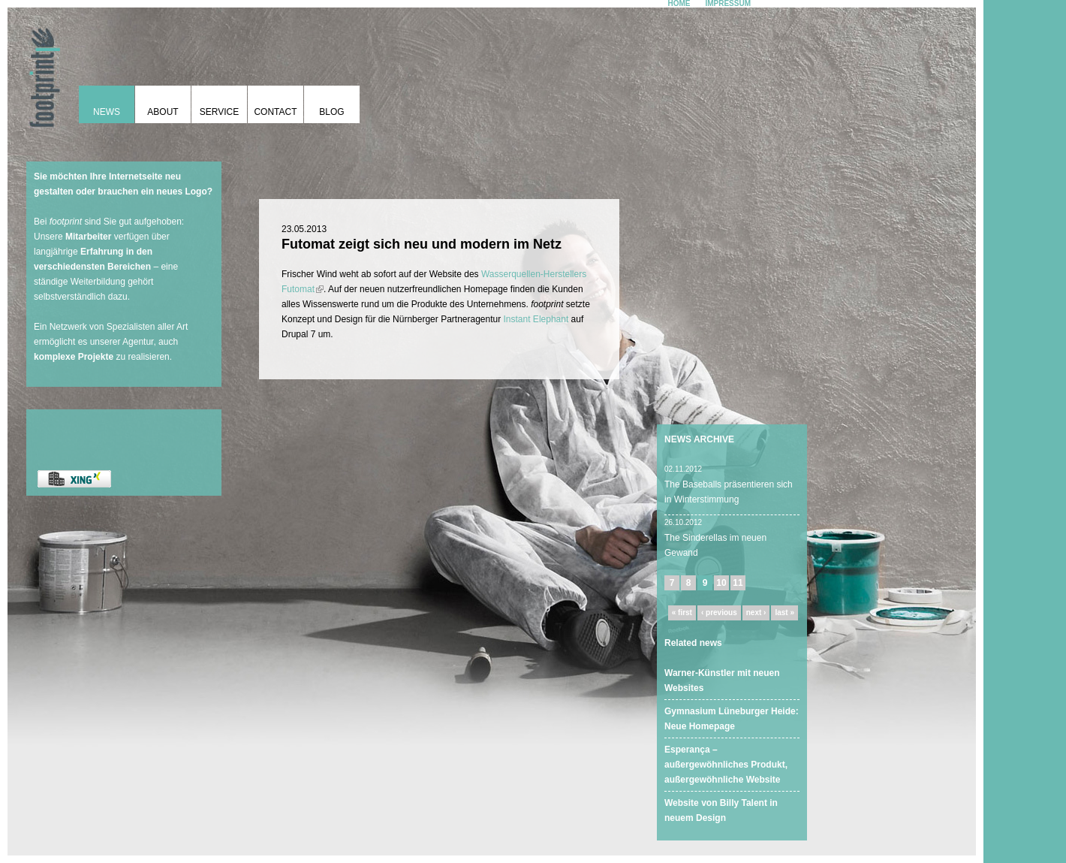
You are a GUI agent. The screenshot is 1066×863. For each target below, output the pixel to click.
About (162, 112)
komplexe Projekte (73, 357)
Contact (275, 112)
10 (721, 583)
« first (682, 612)
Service (219, 112)
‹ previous (719, 612)
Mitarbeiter (88, 236)
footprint (41, 71)
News (106, 112)
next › (756, 612)
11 (737, 583)
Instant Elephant (536, 319)
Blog (331, 112)
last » (784, 612)
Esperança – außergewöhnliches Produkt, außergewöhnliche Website (725, 764)
